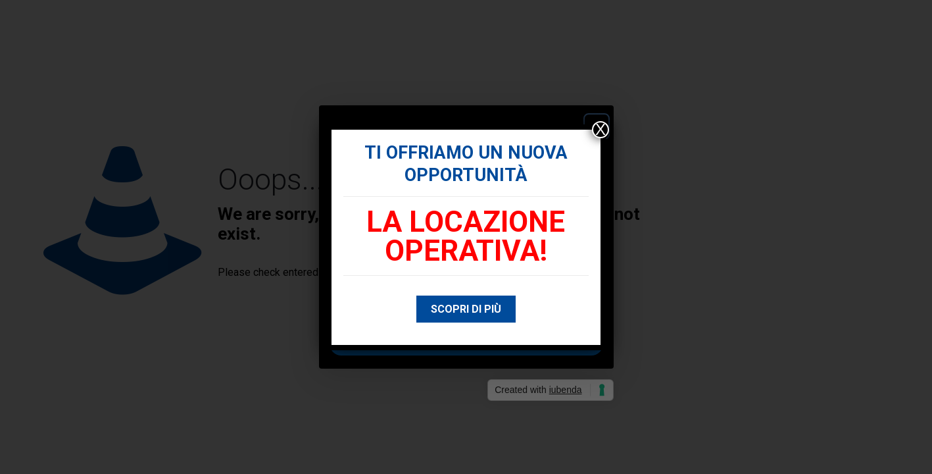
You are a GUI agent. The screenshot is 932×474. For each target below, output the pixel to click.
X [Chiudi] (600, 129)
